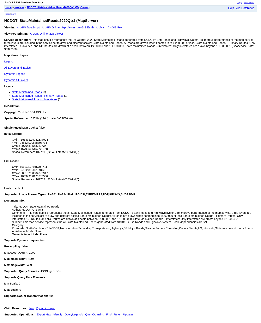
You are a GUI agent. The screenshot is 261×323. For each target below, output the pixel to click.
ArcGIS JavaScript (28, 27)
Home (8, 7)
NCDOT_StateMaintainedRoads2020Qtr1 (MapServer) (58, 7)
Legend (9, 61)
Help (231, 7)
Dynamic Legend (14, 73)
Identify (57, 314)
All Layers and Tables (17, 67)
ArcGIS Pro (115, 27)
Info (31, 308)
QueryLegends (74, 314)
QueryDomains (94, 314)
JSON (7, 14)
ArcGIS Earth (85, 27)
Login (239, 2)
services (19, 7)
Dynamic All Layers (16, 80)
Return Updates (123, 314)
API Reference (245, 7)
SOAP (13, 14)
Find (109, 314)
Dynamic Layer (45, 308)
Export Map (44, 314)
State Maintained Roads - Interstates (34, 99)
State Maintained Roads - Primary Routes (38, 95)
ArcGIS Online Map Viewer (58, 27)
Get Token (249, 2)
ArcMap (101, 27)
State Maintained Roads (27, 92)
